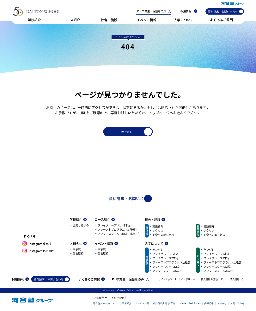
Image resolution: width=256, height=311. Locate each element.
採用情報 (188, 11)
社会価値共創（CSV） (164, 305)
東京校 (77, 251)
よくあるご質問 (221, 19)
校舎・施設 (109, 19)
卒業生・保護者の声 (153, 11)
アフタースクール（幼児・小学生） (119, 236)
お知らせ (78, 245)
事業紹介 (126, 305)
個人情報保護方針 (212, 281)
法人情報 (237, 281)
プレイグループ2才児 (165, 260)
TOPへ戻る (145, 132)
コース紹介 (72, 19)
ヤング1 (157, 252)
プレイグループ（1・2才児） (115, 227)
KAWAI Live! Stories (190, 305)
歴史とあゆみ (81, 227)
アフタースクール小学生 (167, 273)
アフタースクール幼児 (166, 269)
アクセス (157, 232)
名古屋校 (78, 255)
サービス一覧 (142, 305)
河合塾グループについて (106, 305)
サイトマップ (165, 281)
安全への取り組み (163, 237)
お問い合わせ (237, 305)
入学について (184, 19)
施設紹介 (157, 228)
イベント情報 (146, 19)
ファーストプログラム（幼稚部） (118, 231)
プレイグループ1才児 (165, 256)
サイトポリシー (187, 281)
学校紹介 (34, 19)
